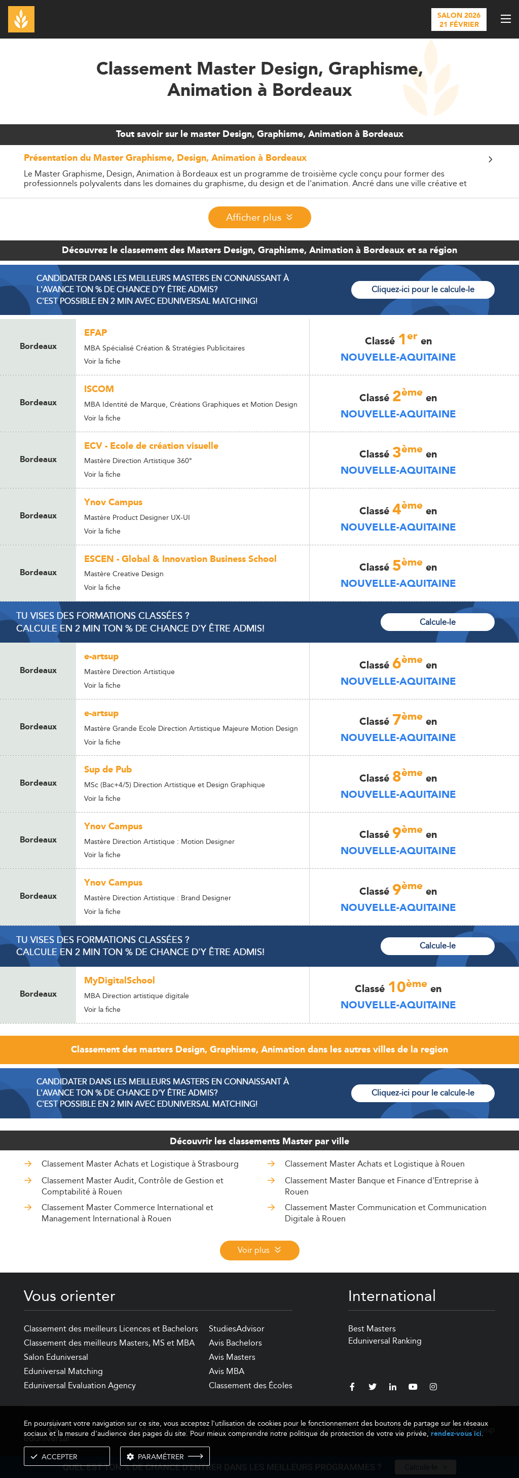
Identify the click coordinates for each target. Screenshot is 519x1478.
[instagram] (433, 1388)
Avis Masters (232, 1357)
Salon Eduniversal (56, 1357)
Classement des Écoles (250, 1385)
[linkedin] (393, 1388)
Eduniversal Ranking (385, 1340)
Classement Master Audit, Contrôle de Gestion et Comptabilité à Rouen (133, 1186)
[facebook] (352, 1388)
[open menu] (506, 19)
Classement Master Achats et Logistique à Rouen (375, 1163)
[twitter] (372, 1388)
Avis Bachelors (235, 1342)
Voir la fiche (102, 361)
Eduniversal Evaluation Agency (80, 1385)
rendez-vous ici (456, 1433)
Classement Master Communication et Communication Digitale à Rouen (386, 1213)
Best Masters (372, 1328)
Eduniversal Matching (63, 1371)
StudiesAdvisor (237, 1328)
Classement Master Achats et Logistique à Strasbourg (140, 1163)
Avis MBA (226, 1371)
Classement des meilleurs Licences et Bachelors (111, 1328)
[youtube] (413, 1388)
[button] (259, 161)
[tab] (259, 171)
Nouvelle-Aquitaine (398, 357)
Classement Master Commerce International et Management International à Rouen (127, 1213)
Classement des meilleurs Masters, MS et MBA (109, 1342)
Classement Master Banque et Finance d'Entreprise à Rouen (381, 1186)
